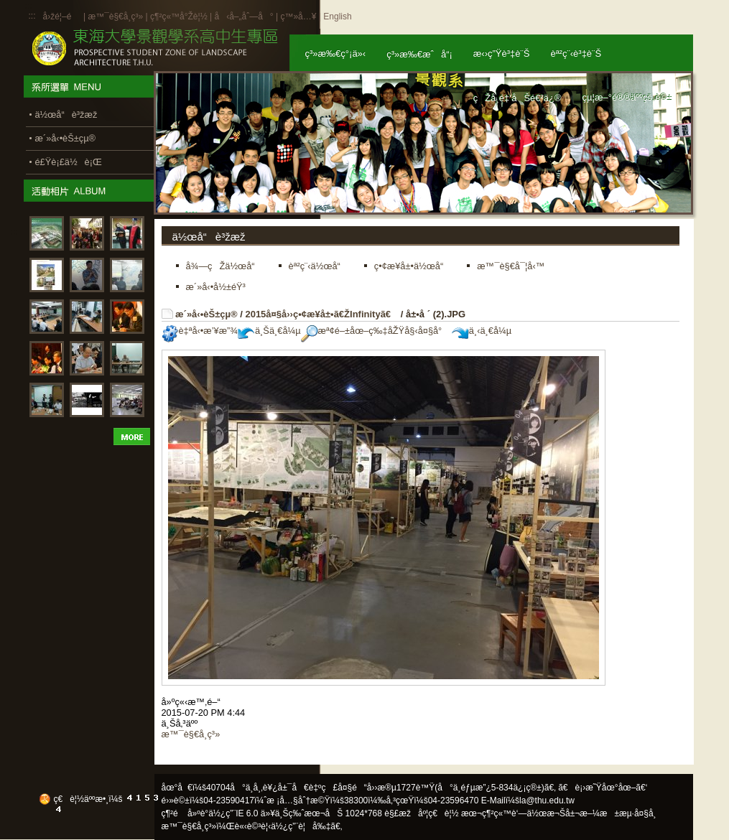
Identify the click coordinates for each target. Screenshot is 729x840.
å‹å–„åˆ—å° (243, 16)
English (337, 16)
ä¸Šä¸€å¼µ (269, 330)
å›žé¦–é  (62, 16)
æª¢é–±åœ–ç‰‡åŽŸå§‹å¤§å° (375, 330)
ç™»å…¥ (298, 16)
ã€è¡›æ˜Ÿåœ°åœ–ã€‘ (602, 788)
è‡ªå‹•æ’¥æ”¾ (200, 330)
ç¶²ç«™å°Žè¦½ (179, 16)
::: (32, 16)
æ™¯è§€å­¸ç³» (116, 16)
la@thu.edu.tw (547, 800)
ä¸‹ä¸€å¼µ (481, 330)
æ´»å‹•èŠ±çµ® (206, 314)
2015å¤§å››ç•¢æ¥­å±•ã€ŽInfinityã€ (321, 314)
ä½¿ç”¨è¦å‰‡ (300, 826)
